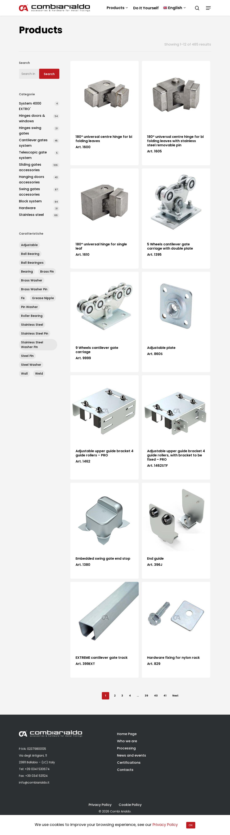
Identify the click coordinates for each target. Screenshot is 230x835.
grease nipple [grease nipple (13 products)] (43, 298)
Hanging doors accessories (31, 179)
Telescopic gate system (33, 155)
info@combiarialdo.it (34, 782)
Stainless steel (31, 214)
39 (146, 695)
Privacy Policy (100, 805)
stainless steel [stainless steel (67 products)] (32, 325)
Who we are (127, 741)
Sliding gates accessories (30, 167)
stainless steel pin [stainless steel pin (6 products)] (34, 333)
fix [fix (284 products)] (23, 298)
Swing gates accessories (29, 192)
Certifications (129, 762)
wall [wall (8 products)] (24, 373)
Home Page (127, 733)
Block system (30, 201)
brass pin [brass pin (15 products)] (47, 271)
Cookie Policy (130, 805)
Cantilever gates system (33, 143)
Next (175, 695)
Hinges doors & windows (32, 118)
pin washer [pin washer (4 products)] (29, 307)
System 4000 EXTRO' (30, 106)
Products (117, 8)
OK (191, 825)
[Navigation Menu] (208, 8)
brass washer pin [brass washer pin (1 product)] (34, 289)
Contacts (125, 769)
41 (165, 695)
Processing (126, 748)
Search (49, 74)
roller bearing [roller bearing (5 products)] (32, 316)
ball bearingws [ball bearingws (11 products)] (32, 263)
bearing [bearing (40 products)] (27, 271)
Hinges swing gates (30, 130)
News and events (131, 755)
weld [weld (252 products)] (39, 373)
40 (156, 695)
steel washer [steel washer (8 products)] (31, 365)
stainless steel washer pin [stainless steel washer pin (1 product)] (32, 344)
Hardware (27, 208)
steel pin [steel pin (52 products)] (27, 356)
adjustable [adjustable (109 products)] (29, 245)
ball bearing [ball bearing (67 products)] (30, 254)
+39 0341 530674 (37, 769)
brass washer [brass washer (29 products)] (31, 280)
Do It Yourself (146, 8)
